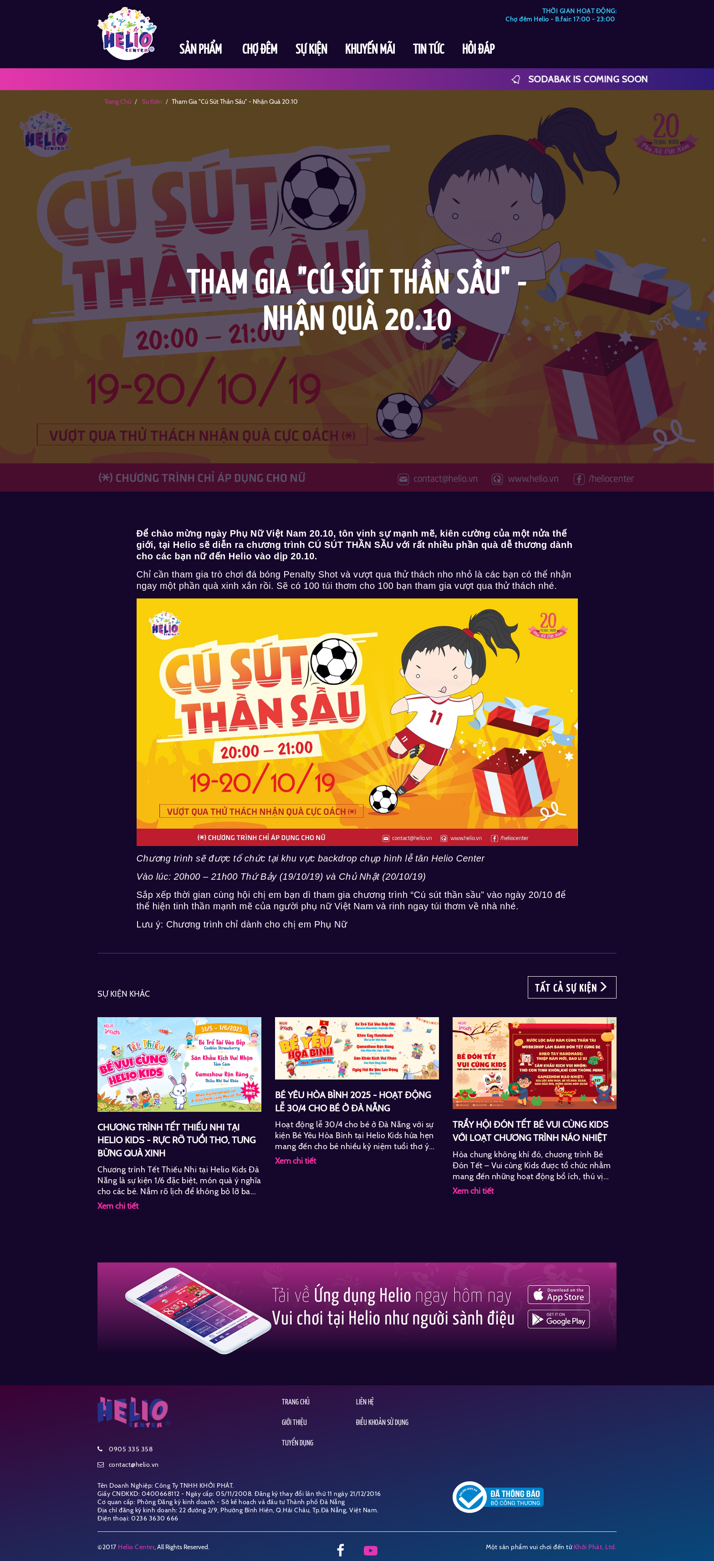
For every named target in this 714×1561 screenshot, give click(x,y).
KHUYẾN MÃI (370, 50)
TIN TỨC (428, 50)
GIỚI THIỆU (294, 1423)
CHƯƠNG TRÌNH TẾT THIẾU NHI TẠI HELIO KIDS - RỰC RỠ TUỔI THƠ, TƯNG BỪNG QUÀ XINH (176, 1140)
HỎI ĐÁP (478, 50)
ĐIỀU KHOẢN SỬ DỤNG (382, 1423)
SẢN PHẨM (201, 50)
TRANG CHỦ (296, 1402)
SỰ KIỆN (311, 50)
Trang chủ (117, 101)
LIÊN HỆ (365, 1402)
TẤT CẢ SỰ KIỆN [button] (572, 987)
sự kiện (151, 101)
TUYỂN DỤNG (297, 1443)
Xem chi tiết (117, 1206)
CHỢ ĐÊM (259, 50)
